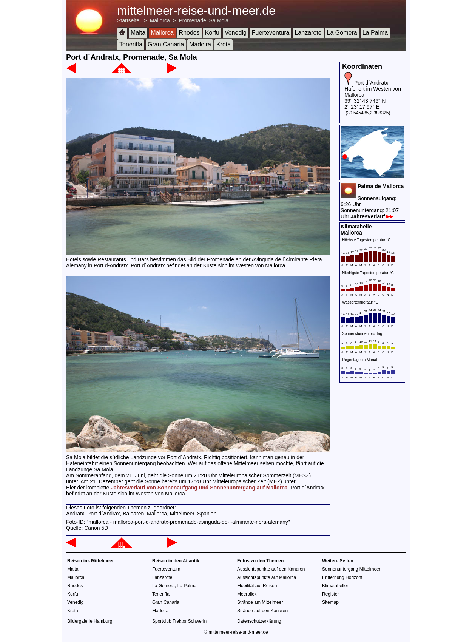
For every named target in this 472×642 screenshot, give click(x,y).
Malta (138, 32)
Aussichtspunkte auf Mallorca (266, 577)
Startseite (128, 20)
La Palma (375, 32)
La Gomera (342, 32)
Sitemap (330, 602)
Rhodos (189, 32)
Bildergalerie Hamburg (89, 621)
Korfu (212, 32)
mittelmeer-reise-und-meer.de (196, 10)
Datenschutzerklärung (259, 621)
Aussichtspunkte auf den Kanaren (271, 569)
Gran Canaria (166, 44)
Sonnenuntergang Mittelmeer (351, 569)
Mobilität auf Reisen (257, 585)
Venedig (236, 32)
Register (330, 594)
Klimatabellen (335, 585)
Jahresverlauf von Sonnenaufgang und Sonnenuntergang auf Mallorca (199, 488)
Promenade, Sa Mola (203, 20)
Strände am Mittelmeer (260, 602)
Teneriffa (130, 44)
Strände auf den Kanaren (262, 610)
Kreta (223, 44)
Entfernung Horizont (342, 577)
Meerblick (246, 594)
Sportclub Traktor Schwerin (179, 621)
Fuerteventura (271, 32)
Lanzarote (308, 32)
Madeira (200, 44)
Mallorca (160, 20)
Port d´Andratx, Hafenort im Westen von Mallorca (372, 89)
